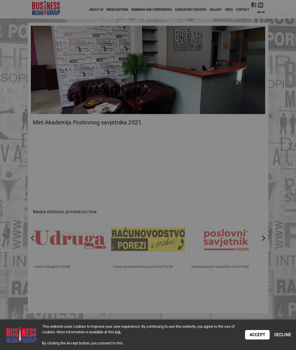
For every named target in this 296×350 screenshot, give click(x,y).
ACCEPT (257, 334)
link (118, 332)
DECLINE (282, 334)
